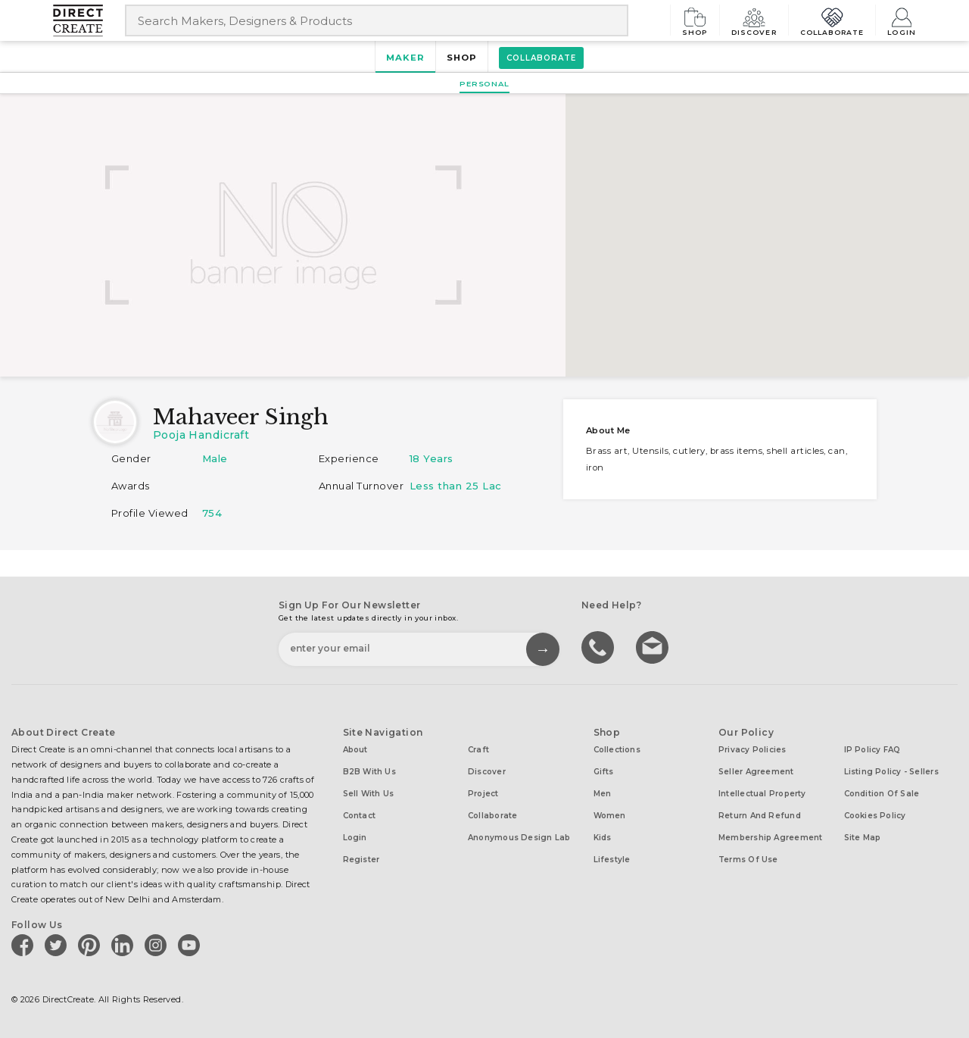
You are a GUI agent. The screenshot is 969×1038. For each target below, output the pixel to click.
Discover (754, 20)
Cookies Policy (875, 816)
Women (610, 816)
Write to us (654, 646)
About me (608, 430)
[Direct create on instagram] (158, 944)
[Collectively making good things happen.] (89, 20)
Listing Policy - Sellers (891, 772)
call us (599, 646)
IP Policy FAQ (872, 750)
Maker (405, 57)
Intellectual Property (762, 794)
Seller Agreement (756, 772)
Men (603, 794)
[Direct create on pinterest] (91, 944)
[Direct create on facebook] (25, 944)
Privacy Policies (752, 750)
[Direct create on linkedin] (125, 944)
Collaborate (832, 20)
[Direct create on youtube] (191, 944)
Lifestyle (612, 859)
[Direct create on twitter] (58, 944)
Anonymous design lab (519, 838)
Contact (359, 816)
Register (361, 859)
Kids (603, 838)
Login (901, 20)
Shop (695, 20)
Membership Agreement (770, 838)
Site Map (862, 838)
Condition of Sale (882, 794)
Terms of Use (748, 859)
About (355, 750)
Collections (617, 750)
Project (483, 794)
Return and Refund (759, 816)
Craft (478, 750)
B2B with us (369, 772)
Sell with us (368, 794)
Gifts (604, 772)
